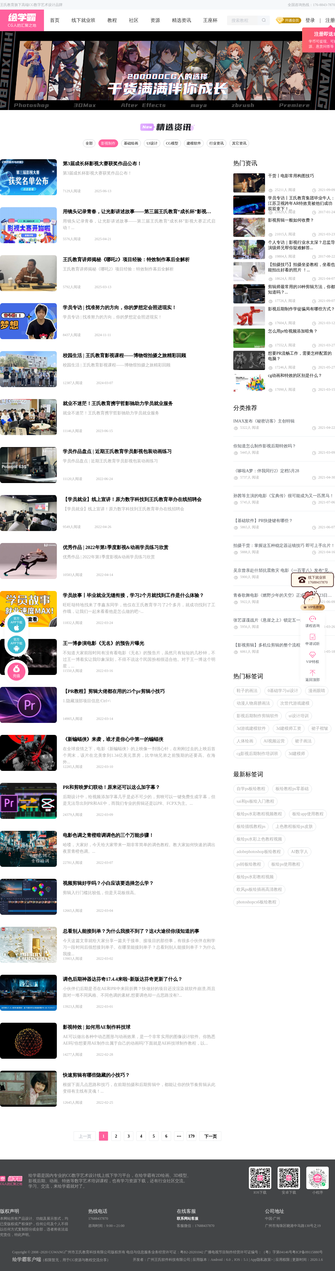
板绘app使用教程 (307, 814)
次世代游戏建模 (295, 703)
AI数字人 (299, 851)
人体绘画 (245, 741)
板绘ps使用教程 (285, 864)
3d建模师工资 (288, 728)
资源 (155, 20)
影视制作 (108, 143)
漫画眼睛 (316, 690)
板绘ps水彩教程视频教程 (259, 814)
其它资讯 (239, 143)
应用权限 (282, 1260)
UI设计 (152, 143)
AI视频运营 (274, 741)
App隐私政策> (261, 1260)
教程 (112, 20)
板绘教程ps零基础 (291, 788)
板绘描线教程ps (251, 826)
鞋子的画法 (247, 690)
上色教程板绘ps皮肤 (294, 826)
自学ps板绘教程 (251, 788)
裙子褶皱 (319, 728)
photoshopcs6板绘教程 (256, 902)
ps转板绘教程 (249, 864)
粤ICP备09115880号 (307, 1252)
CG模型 (172, 143)
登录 (310, 20)
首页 (55, 20)
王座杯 (210, 20)
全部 (89, 143)
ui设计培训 (299, 716)
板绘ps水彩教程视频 (255, 877)
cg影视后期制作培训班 (257, 753)
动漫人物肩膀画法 (253, 703)
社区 (133, 20)
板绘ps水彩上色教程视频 (259, 839)
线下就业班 (83, 20)
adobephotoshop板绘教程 (259, 851)
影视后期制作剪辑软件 (257, 716)
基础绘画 (131, 143)
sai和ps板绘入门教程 (255, 801)
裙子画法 (303, 741)
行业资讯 (216, 143)
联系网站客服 (187, 1218)
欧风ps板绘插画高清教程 (259, 889)
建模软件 (194, 143)
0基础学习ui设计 (283, 690)
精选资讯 (181, 20)
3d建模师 (296, 753)
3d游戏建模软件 (251, 728)
